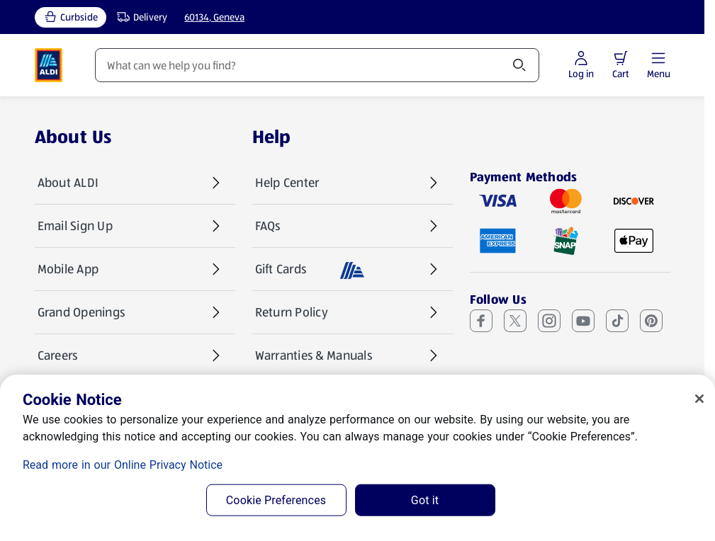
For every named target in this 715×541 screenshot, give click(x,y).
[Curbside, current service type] (70, 17)
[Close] (699, 398)
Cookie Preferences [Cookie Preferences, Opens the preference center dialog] (276, 500)
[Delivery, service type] (139, 17)
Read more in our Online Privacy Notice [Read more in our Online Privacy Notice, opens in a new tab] (123, 465)
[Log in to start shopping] (581, 65)
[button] (620, 58)
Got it (425, 500)
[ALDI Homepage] (48, 65)
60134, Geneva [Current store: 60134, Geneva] (214, 17)
